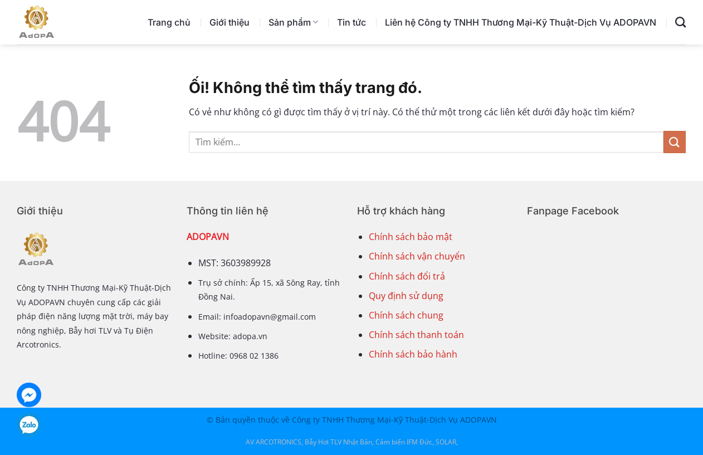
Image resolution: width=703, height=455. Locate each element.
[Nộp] (674, 142)
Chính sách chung (406, 315)
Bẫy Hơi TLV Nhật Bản (338, 442)
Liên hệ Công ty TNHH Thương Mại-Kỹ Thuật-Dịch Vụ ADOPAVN (520, 22)
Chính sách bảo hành (413, 354)
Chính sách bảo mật (410, 237)
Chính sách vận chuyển (417, 256)
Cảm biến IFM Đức (403, 442)
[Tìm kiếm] (680, 22)
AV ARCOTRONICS (273, 442)
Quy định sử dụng (406, 296)
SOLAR (446, 442)
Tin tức (351, 22)
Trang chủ (169, 22)
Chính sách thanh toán (416, 335)
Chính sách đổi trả (407, 276)
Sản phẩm (293, 22)
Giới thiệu (229, 22)
